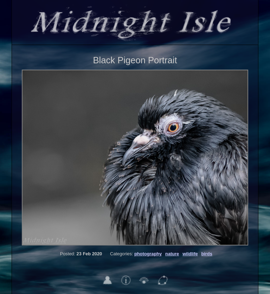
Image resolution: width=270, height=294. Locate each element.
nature (172, 253)
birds (206, 253)
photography (148, 253)
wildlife (190, 253)
